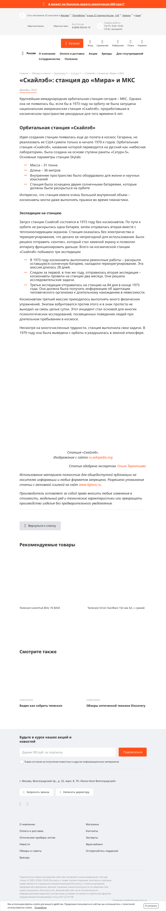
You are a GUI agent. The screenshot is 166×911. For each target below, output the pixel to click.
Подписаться (132, 752)
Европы (127, 15)
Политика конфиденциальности (130, 900)
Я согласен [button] (151, 905)
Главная (24, 73)
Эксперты (92, 837)
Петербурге (78, 15)
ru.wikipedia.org (101, 457)
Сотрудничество (49, 59)
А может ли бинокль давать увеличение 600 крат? (86, 4)
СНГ (117, 15)
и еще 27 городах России (100, 15)
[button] (32, 26)
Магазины (92, 824)
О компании (47, 53)
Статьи (75, 73)
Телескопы (59, 73)
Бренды (107, 53)
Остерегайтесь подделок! (102, 851)
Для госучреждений (129, 53)
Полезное (71, 59)
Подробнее (40, 907)
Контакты (92, 831)
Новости (25, 844)
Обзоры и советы (41, 73)
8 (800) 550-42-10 (81, 27)
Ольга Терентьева (131, 466)
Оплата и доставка (72, 53)
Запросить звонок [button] (37, 792)
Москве (65, 15)
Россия (31, 53)
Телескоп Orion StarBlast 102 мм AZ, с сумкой (116, 608)
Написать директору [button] (75, 792)
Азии (138, 15)
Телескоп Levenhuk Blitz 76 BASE (40, 608)
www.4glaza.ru (90, 484)
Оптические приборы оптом (37, 837)
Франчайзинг (94, 844)
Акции (93, 53)
